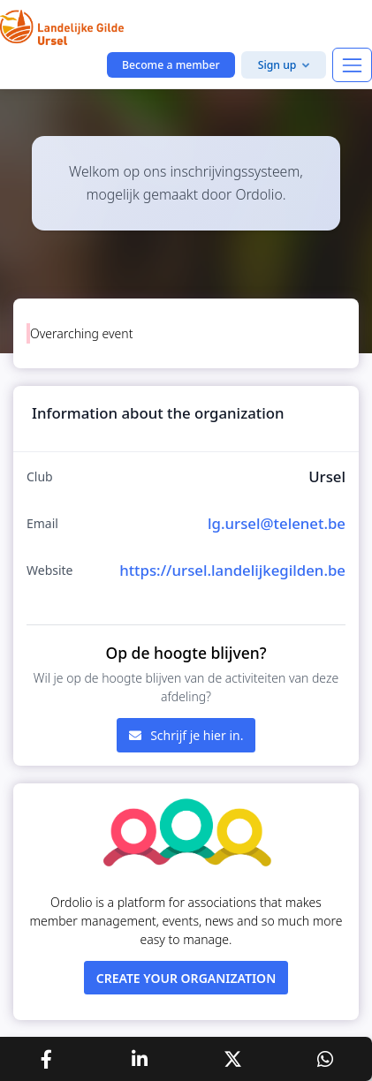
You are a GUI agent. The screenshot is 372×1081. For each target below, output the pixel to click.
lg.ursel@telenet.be (276, 523)
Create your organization (186, 978)
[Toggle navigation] (352, 65)
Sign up (277, 64)
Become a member (171, 64)
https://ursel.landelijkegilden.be (232, 570)
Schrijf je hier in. (186, 735)
